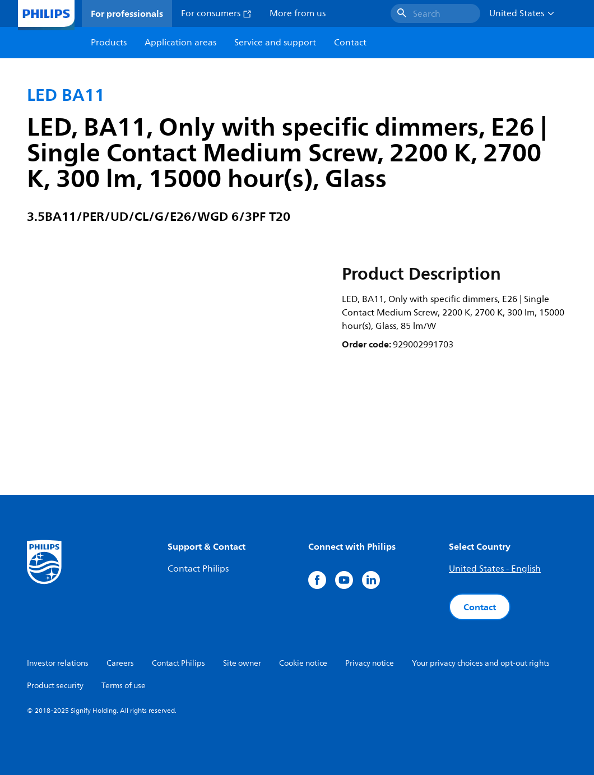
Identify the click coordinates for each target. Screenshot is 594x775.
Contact (479, 607)
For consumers (216, 13)
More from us (298, 13)
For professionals (127, 13)
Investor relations (58, 663)
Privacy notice (369, 663)
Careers (120, 663)
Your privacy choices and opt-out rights (481, 663)
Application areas (180, 42)
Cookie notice (303, 663)
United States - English (495, 568)
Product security (55, 685)
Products (109, 42)
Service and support (275, 42)
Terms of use (123, 685)
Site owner (242, 663)
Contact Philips (198, 568)
